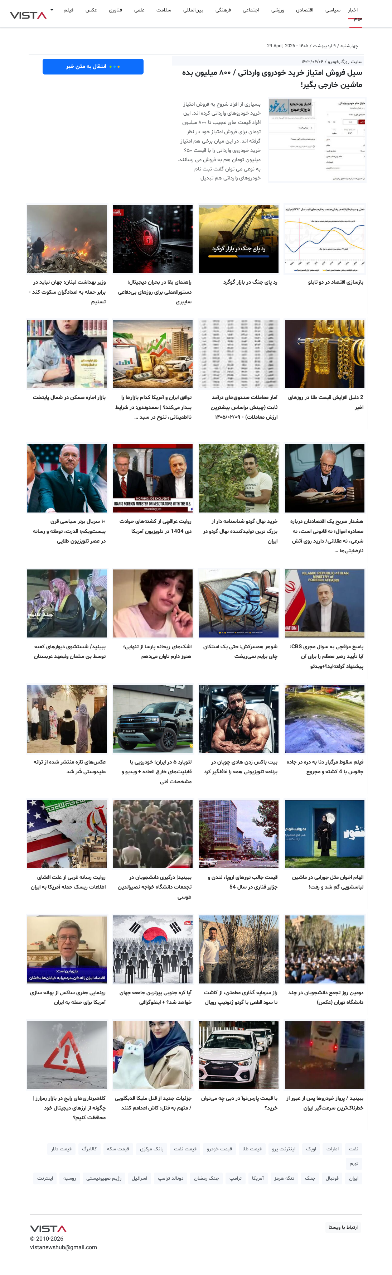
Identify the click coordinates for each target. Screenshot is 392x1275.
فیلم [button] (68, 10)
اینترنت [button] (45, 1178)
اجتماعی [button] (251, 10)
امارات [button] (332, 1149)
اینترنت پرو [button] (283, 1149)
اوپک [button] (311, 1149)
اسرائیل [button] (139, 1178)
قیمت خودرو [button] (219, 1149)
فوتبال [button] (332, 1178)
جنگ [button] (310, 1178)
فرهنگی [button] (223, 10)
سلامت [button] (163, 10)
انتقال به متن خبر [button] (93, 66)
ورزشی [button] (277, 10)
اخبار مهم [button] (355, 14)
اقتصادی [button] (304, 10)
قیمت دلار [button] (61, 1149)
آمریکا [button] (258, 1178)
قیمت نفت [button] (185, 1149)
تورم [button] (354, 1163)
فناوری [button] (115, 10)
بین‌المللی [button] (193, 10)
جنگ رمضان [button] (206, 1178)
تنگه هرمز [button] (284, 1178)
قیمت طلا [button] (252, 1149)
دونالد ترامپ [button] (171, 1178)
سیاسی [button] (332, 10)
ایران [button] (353, 1178)
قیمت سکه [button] (118, 1149)
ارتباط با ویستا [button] (343, 1227)
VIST (28, 13)
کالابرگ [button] (89, 1149)
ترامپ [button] (235, 1178)
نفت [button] (353, 1149)
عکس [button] (91, 10)
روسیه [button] (69, 1178)
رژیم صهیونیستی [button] (103, 1178)
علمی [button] (139, 10)
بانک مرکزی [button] (152, 1149)
